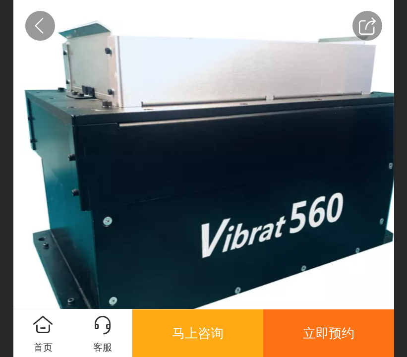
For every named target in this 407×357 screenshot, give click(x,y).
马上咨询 (198, 333)
